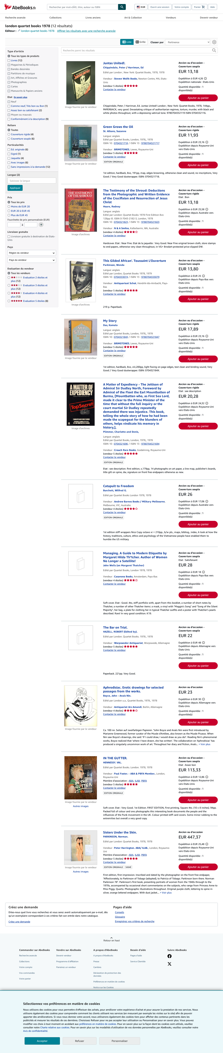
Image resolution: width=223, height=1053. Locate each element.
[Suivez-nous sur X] (169, 964)
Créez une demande (19, 921)
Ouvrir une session (159, 7)
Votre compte (182, 7)
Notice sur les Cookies (103, 987)
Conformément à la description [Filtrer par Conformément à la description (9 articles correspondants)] (27, 119)
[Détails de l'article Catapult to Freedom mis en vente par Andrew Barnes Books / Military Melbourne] (80, 496)
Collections (55, 17)
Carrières (97, 967)
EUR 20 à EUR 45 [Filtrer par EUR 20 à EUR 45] (19, 210)
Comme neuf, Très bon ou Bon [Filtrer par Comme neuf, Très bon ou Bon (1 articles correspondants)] (27, 106)
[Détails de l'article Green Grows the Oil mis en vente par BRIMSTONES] (80, 143)
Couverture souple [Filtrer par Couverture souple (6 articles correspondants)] (20, 138)
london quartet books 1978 (37, 31)
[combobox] (82, 7)
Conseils (119, 912)
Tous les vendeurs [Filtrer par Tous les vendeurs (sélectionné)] (21, 273)
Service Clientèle (137, 961)
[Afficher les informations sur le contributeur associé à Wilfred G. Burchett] (115, 490)
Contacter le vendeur (114, 89)
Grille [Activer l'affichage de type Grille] (140, 42)
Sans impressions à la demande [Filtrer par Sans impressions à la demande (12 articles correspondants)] (28, 166)
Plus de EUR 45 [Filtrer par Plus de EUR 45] (17, 215)
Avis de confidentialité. (35, 1030)
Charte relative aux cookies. (55, 1027)
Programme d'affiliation (67, 961)
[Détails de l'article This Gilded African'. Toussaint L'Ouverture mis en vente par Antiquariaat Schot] (80, 280)
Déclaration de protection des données (107, 974)
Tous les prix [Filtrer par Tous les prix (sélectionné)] (16, 202)
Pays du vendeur (17, 260)
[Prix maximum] (30, 224)
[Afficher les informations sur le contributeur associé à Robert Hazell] (120, 631)
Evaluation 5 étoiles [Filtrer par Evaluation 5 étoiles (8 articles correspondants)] (29, 301)
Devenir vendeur (209, 17)
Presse (96, 961)
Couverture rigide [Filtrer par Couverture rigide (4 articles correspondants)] (20, 134)
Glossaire (120, 916)
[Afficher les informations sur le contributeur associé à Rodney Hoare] (111, 206)
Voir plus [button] (205, 744)
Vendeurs (171, 17)
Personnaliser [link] (120, 1040)
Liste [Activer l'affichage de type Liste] (126, 42)
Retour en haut (111, 940)
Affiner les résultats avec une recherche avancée (86, 31)
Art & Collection (133, 17)
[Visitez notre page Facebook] (169, 956)
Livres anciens (93, 17)
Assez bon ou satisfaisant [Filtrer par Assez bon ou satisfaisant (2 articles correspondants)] (24, 110)
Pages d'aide (136, 955)
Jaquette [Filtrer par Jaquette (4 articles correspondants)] (15, 158)
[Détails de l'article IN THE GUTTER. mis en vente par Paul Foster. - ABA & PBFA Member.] (80, 778)
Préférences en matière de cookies (109, 981)
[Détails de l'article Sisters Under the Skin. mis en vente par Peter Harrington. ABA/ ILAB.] (80, 847)
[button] (214, 50)
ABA (131, 780)
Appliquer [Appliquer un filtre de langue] (15, 187)
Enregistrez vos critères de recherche (134, 921)
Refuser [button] (79, 1040)
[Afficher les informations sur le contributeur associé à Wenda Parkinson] (113, 265)
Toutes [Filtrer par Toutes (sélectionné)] (13, 129)
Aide (212, 7)
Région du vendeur (19, 253)
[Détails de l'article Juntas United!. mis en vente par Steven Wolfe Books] (80, 83)
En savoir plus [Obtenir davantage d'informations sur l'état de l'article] (20, 97)
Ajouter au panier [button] (198, 98)
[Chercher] (122, 7)
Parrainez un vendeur (66, 967)
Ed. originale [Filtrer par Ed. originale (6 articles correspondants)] (17, 149)
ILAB (137, 780)
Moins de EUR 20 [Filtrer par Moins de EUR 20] (18, 206)
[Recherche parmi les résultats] (139, 50)
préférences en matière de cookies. (98, 1023)
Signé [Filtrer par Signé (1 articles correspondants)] (14, 153)
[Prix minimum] (13, 224)
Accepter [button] (42, 1040)
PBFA (144, 780)
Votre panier (25, 978)
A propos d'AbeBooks (103, 955)
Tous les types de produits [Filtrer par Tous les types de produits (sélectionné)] (23, 55)
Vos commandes (27, 973)
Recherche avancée (15, 17)
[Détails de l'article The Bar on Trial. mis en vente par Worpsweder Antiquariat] (80, 637)
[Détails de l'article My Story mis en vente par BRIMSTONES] (80, 337)
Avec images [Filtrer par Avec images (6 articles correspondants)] (17, 162)
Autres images (81, 806)
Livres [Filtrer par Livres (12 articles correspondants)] (14, 60)
